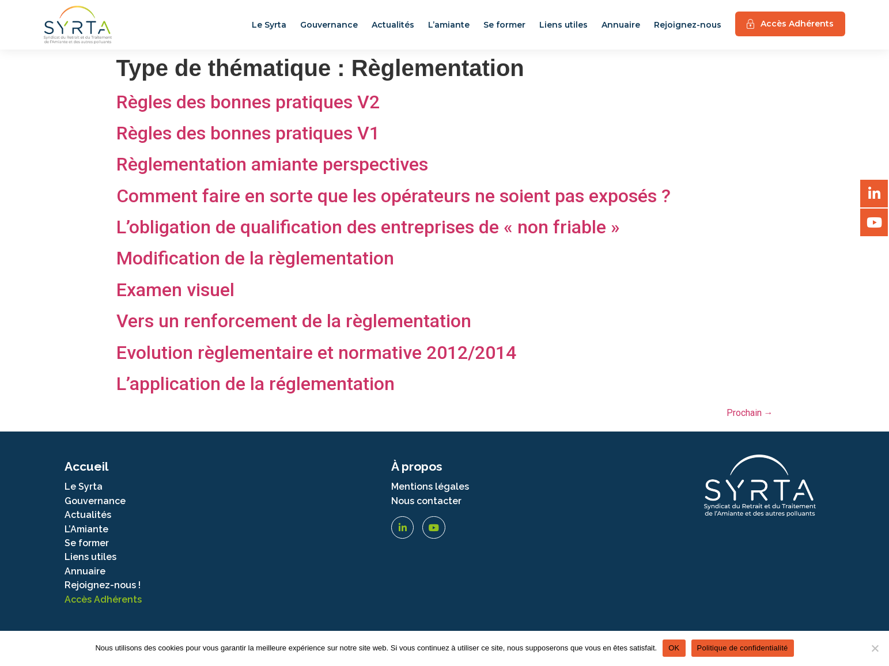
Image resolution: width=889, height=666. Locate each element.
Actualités (393, 25)
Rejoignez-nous (687, 25)
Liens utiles (563, 25)
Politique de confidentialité (742, 648)
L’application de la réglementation (255, 384)
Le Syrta (269, 25)
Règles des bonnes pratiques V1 (248, 133)
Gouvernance (329, 25)
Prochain (750, 412)
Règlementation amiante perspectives (272, 164)
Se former (504, 25)
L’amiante (449, 25)
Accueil (86, 466)
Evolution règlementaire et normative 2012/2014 (316, 353)
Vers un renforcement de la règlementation (293, 321)
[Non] (874, 648)
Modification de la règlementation (255, 258)
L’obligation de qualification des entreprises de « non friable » (368, 227)
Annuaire (621, 25)
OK (673, 648)
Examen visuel (175, 290)
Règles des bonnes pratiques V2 (248, 102)
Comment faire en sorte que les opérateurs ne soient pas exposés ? (393, 196)
